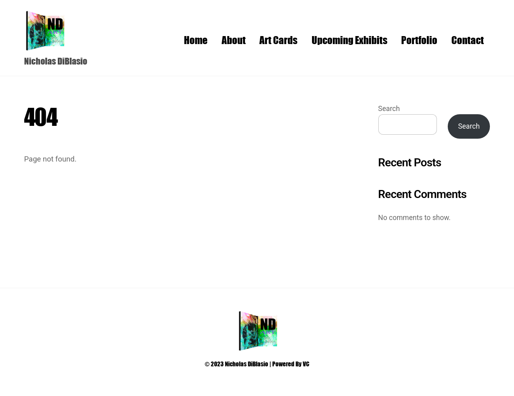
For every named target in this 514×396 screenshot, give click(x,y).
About (234, 39)
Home (196, 39)
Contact (467, 39)
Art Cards (278, 39)
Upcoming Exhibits (350, 39)
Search (389, 109)
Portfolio (419, 39)
